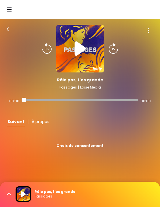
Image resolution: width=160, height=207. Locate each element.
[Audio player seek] (80, 100)
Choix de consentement (80, 145)
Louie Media (90, 87)
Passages (68, 87)
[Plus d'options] (148, 30)
